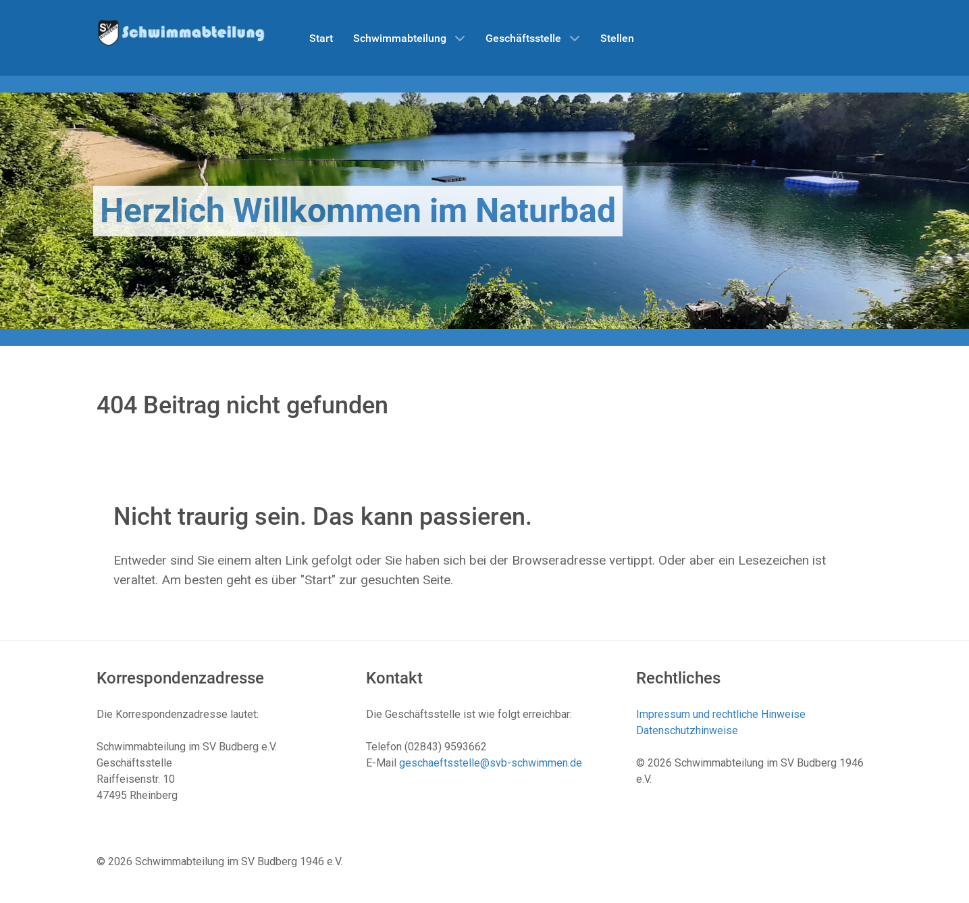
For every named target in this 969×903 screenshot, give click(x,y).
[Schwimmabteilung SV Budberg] (181, 32)
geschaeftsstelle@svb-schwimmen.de (490, 762)
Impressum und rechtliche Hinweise (721, 714)
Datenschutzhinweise (687, 730)
